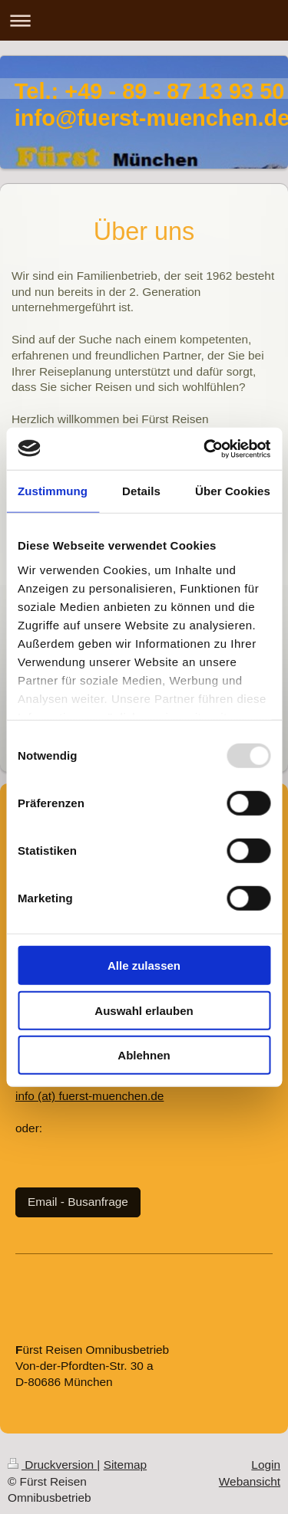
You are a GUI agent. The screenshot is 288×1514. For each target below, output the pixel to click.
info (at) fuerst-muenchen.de (89, 1095)
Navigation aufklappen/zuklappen (144, 20)
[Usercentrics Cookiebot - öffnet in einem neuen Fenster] (205, 448)
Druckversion (52, 1464)
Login (265, 1464)
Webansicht (249, 1481)
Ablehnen (144, 1055)
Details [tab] (141, 491)
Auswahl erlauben (143, 1009)
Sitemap (125, 1464)
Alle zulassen (144, 965)
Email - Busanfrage (78, 1201)
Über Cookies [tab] (232, 491)
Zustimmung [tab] (53, 491)
